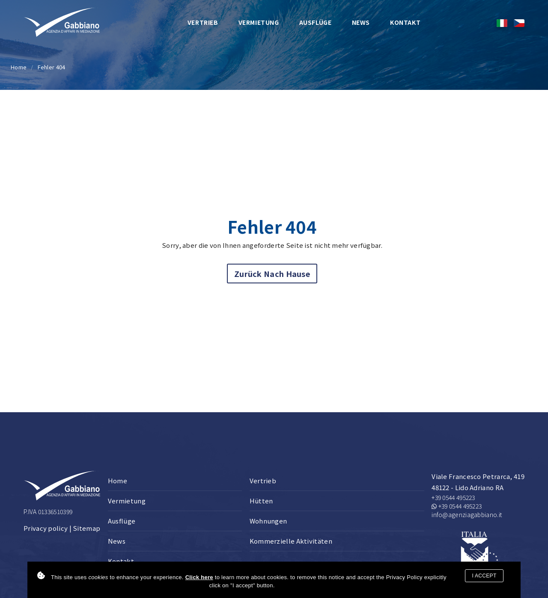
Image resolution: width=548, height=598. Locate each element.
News (361, 22)
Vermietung (258, 22)
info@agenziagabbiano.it (467, 514)
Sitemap (86, 528)
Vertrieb (203, 22)
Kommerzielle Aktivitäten (291, 540)
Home (19, 67)
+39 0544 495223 (453, 497)
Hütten (261, 500)
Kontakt (405, 22)
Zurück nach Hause (272, 273)
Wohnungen (268, 520)
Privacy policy (46, 528)
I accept (484, 576)
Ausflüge (315, 22)
